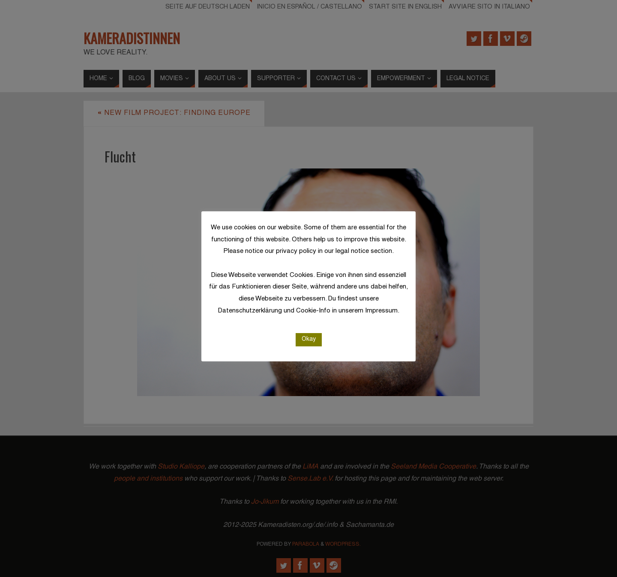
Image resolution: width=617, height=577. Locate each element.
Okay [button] (309, 339)
